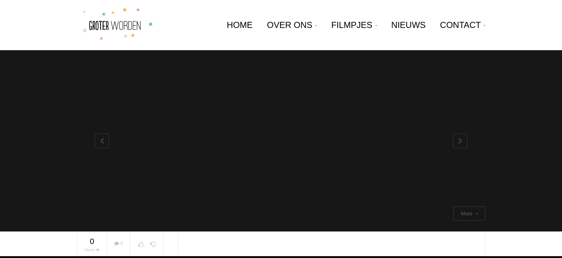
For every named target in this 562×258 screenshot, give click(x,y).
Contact (462, 25)
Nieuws (408, 25)
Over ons (292, 25)
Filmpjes (354, 25)
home (240, 25)
